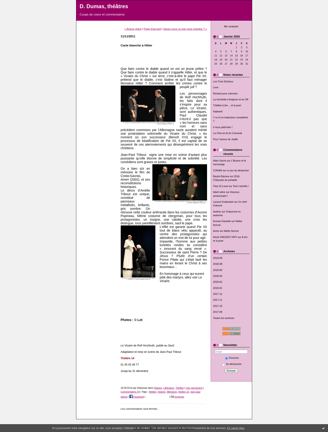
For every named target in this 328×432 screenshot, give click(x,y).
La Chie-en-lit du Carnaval (227, 133)
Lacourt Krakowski (223, 201)
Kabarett (218, 111)
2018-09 (217, 258)
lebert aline (219, 192)
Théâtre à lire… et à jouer (227, 105)
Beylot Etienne (221, 176)
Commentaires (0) (130, 391)
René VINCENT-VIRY (225, 237)
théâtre (152, 391)
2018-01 (217, 288)
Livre (216, 87)
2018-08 (217, 264)
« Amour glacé (132, 28)
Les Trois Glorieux (223, 81)
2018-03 (217, 276)
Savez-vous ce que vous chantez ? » (185, 28)
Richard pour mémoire (225, 93)
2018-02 (217, 281)
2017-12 (217, 294)
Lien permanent (194, 388)
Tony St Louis (220, 186)
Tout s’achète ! (241, 186)
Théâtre (179, 388)
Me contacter (231, 26)
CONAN (217, 170)
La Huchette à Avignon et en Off (230, 99)
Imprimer (177, 396)
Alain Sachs (219, 160)
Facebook (136, 396)
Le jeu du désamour (238, 170)
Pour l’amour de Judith (225, 139)
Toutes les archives (223, 318)
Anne (216, 231)
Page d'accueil (152, 28)
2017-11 (217, 299)
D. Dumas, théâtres (104, 6)
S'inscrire (232, 357)
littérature (172, 391)
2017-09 (217, 312)
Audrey (217, 211)
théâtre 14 (183, 391)
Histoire (158, 388)
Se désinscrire (231, 364)
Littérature (168, 388)
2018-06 (217, 270)
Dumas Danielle (222, 221)
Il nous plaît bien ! (223, 127)
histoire (162, 391)
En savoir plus (235, 428)
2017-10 (217, 306)
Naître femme (231, 231)
